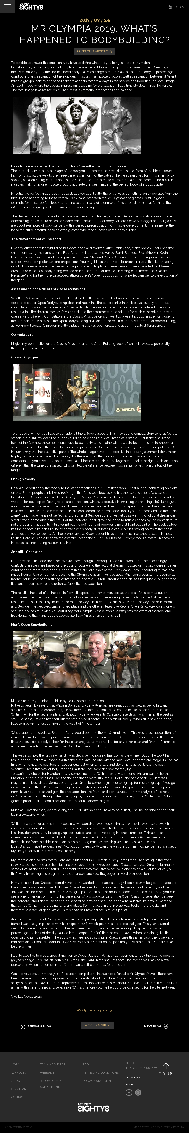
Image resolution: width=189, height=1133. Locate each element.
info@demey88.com (138, 1068)
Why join (18, 1072)
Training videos (52, 1064)
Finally (178, 1127)
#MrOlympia (85, 1010)
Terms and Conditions (101, 1072)
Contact (18, 1097)
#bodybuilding (103, 1010)
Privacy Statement (98, 1081)
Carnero (163, 1127)
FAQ (86, 1064)
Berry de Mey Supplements (51, 1083)
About (16, 1081)
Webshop (47, 1072)
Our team (19, 1089)
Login (15, 1064)
